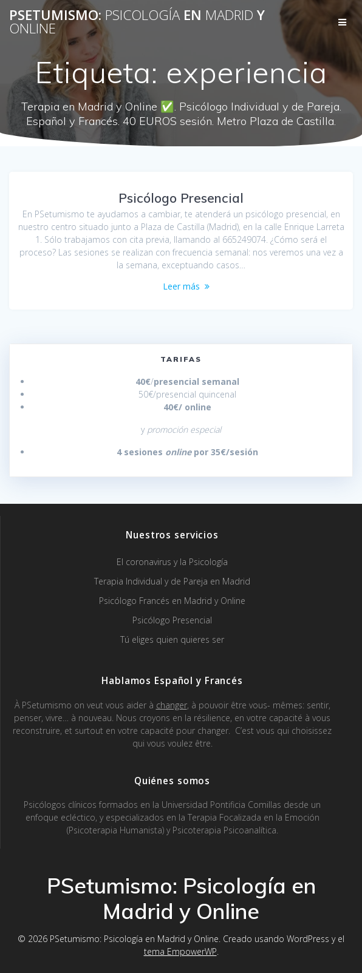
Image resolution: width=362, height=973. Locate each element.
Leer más (181, 286)
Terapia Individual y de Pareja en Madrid (172, 581)
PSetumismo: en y (137, 22)
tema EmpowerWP (180, 951)
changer (171, 705)
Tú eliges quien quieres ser (172, 639)
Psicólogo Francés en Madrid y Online (172, 600)
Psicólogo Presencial (181, 198)
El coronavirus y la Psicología (172, 562)
